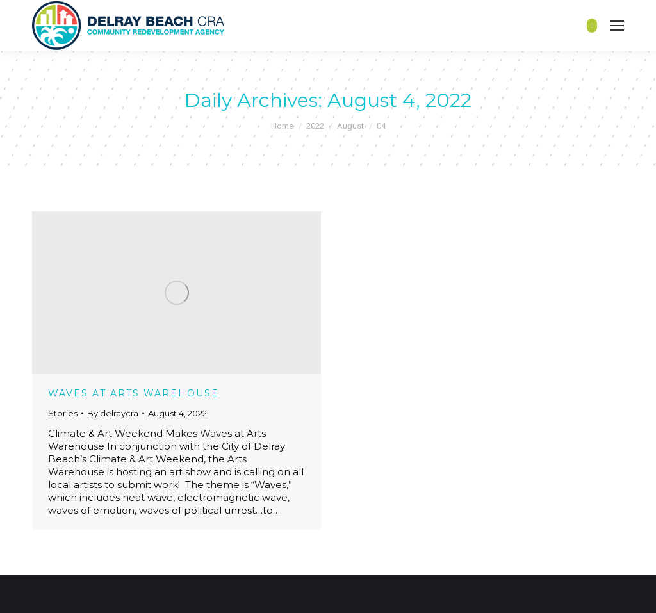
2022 (315, 126)
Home (282, 126)
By (112, 413)
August (350, 126)
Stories (63, 413)
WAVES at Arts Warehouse (133, 393)
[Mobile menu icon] (617, 26)
